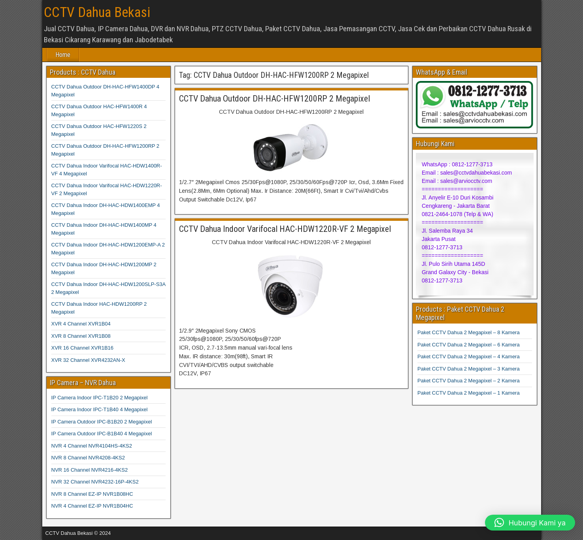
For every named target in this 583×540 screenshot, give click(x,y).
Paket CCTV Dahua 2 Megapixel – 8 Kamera (468, 332)
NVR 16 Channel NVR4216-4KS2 (89, 470)
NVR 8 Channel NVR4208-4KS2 (88, 458)
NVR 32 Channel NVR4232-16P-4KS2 (95, 482)
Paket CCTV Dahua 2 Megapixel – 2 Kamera (468, 381)
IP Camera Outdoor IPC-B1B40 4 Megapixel (101, 434)
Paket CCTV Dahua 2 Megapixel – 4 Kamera (468, 356)
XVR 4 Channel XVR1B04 (81, 324)
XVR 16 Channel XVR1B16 (82, 348)
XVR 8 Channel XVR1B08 (81, 336)
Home (62, 54)
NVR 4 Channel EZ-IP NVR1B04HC (92, 506)
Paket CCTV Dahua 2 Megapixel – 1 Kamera (468, 393)
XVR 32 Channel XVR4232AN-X (88, 360)
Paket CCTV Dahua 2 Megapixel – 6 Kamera (468, 345)
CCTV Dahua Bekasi (97, 12)
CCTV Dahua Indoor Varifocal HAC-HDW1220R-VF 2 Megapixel (285, 229)
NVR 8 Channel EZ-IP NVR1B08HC (92, 494)
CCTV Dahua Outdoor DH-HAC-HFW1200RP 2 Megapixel (274, 98)
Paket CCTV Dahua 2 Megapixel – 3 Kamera (468, 369)
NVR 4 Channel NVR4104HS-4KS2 (91, 446)
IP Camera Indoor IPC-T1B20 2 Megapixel (99, 398)
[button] (530, 523)
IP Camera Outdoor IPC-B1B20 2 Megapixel (101, 422)
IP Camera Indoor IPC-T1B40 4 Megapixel (99, 409)
